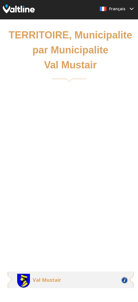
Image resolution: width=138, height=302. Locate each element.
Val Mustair (47, 280)
